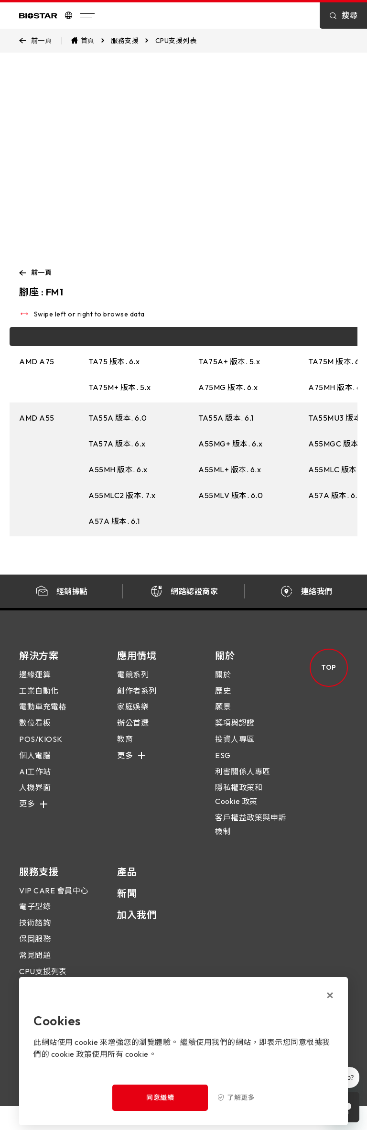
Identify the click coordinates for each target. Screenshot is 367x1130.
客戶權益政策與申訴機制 (250, 833)
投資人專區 (235, 747)
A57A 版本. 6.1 (114, 521)
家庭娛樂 (133, 715)
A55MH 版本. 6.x (118, 469)
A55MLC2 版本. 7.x (122, 495)
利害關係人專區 (242, 779)
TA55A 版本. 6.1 (226, 418)
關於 (223, 683)
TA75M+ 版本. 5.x (119, 387)
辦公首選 (133, 731)
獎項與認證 (235, 731)
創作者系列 (137, 699)
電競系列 (133, 683)
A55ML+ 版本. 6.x (229, 469)
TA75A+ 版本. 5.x (229, 361)
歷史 (223, 699)
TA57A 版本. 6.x (117, 443)
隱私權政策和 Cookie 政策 (238, 803)
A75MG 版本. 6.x (228, 387)
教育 (125, 747)
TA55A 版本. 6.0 (117, 418)
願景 (223, 715)
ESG (223, 763)
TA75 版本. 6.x (114, 361)
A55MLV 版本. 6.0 (230, 495)
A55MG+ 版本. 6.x (230, 443)
